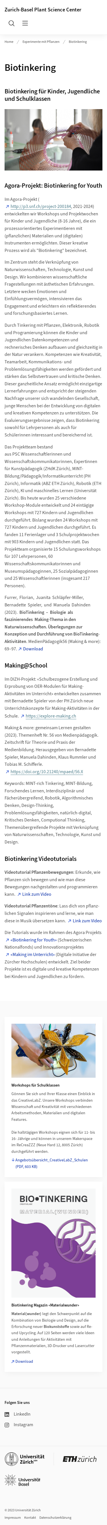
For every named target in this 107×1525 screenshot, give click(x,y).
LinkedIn (18, 1414)
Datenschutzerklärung (55, 1517)
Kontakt (30, 1517)
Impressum (13, 1517)
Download (33, 649)
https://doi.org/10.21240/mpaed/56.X (47, 772)
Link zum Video (36, 894)
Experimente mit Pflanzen (41, 41)
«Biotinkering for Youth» (34, 940)
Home (9, 41)
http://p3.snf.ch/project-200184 (41, 206)
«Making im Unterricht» (33, 954)
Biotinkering (78, 41)
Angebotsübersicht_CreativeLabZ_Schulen (51, 1163)
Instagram (19, 1425)
